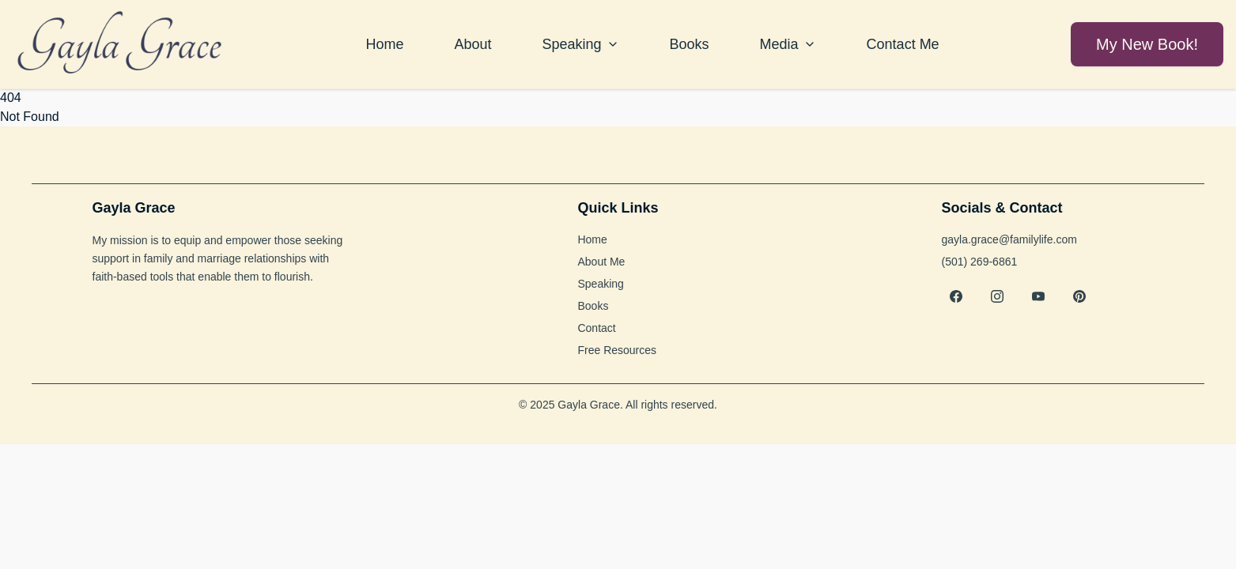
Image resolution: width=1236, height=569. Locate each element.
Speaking (580, 44)
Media (788, 44)
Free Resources (616, 350)
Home (384, 44)
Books (689, 44)
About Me (601, 261)
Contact (596, 328)
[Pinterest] (1079, 296)
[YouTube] (1038, 296)
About (472, 44)
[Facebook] (956, 296)
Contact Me (903, 44)
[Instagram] (997, 296)
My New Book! (1147, 44)
